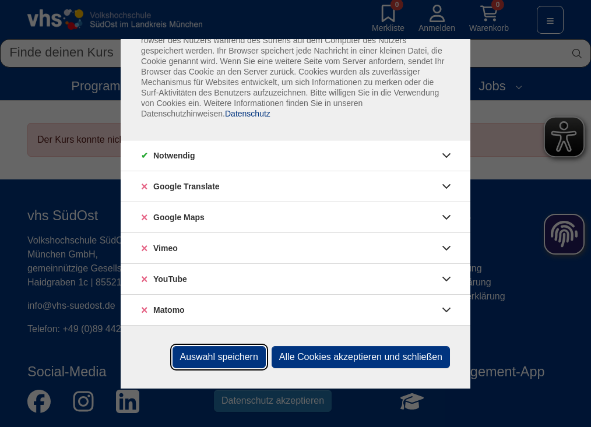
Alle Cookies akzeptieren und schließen (360, 357)
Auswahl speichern (219, 357)
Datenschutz (247, 113)
